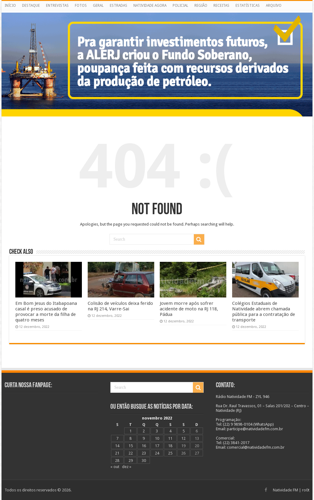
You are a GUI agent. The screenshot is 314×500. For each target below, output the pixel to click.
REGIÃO (200, 5)
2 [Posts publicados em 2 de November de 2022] (144, 431)
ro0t (305, 490)
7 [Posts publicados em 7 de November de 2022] (117, 438)
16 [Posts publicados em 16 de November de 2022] (144, 445)
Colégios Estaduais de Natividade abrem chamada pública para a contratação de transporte (263, 312)
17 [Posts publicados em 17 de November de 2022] (157, 445)
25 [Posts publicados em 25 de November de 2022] (170, 453)
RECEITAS (221, 5)
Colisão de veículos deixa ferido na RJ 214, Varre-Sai (120, 306)
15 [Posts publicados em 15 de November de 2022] (130, 445)
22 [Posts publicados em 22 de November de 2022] (130, 453)
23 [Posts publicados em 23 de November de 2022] (144, 453)
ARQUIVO (273, 5)
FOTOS (81, 5)
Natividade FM (285, 490)
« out (114, 466)
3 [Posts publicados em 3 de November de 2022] (157, 431)
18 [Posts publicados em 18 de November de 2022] (170, 445)
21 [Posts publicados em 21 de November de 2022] (117, 453)
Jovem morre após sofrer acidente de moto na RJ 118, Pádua (189, 309)
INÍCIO (10, 5)
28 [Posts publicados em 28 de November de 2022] (117, 460)
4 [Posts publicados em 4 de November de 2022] (170, 431)
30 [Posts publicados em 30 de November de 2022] (144, 460)
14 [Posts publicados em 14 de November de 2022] (117, 445)
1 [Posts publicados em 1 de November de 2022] (130, 431)
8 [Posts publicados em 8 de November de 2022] (130, 438)
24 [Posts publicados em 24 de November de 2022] (157, 453)
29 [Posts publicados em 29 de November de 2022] (130, 460)
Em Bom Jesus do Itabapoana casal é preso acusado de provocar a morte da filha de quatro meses (46, 312)
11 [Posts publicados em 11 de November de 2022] (170, 438)
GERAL (98, 5)
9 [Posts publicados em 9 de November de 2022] (144, 438)
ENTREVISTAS (57, 5)
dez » (126, 466)
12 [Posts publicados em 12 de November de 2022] (183, 438)
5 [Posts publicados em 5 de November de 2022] (183, 431)
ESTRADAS (118, 5)
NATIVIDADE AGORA (150, 5)
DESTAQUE (31, 5)
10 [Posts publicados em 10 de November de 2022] (157, 438)
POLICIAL (180, 5)
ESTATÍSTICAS (248, 5)
